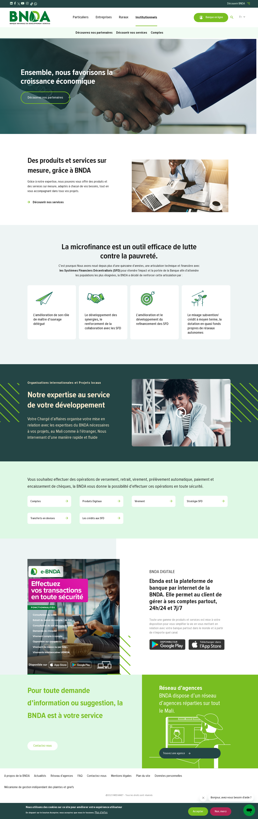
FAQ (80, 776)
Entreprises (104, 17)
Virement (140, 501)
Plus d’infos (101, 812)
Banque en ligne (211, 17)
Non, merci (221, 811)
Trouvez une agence (174, 753)
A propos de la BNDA (17, 776)
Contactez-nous (42, 745)
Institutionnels (146, 17)
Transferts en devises (42, 518)
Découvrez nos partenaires (94, 32)
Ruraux (123, 17)
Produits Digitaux (92, 501)
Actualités (40, 776)
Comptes (157, 32)
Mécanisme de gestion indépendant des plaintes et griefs (39, 787)
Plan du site (143, 776)
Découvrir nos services (131, 32)
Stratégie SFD (195, 501)
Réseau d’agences (62, 776)
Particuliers (80, 17)
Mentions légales (121, 776)
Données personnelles (168, 776)
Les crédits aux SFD (93, 518)
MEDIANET (118, 795)
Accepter (198, 811)
